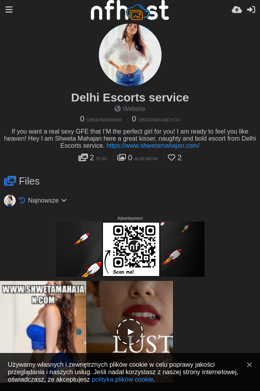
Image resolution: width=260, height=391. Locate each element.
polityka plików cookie (122, 379)
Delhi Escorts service (130, 97)
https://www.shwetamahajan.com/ (152, 145)
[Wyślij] (237, 10)
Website (130, 108)
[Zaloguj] (251, 10)
